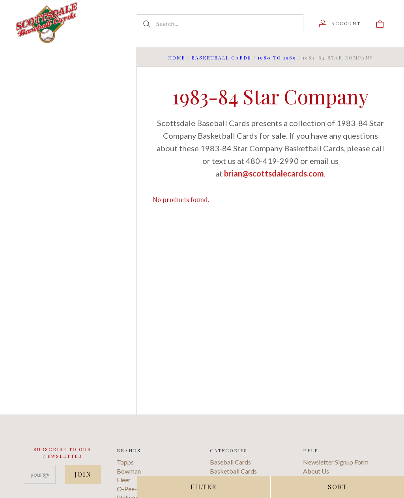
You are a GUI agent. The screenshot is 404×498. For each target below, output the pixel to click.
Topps (125, 462)
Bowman (129, 471)
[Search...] (220, 23)
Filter (204, 487)
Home (176, 57)
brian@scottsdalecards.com (274, 173)
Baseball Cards (230, 462)
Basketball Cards (221, 57)
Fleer (124, 479)
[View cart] (379, 23)
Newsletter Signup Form (335, 462)
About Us (316, 471)
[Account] (340, 23)
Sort (337, 487)
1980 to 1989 (277, 57)
